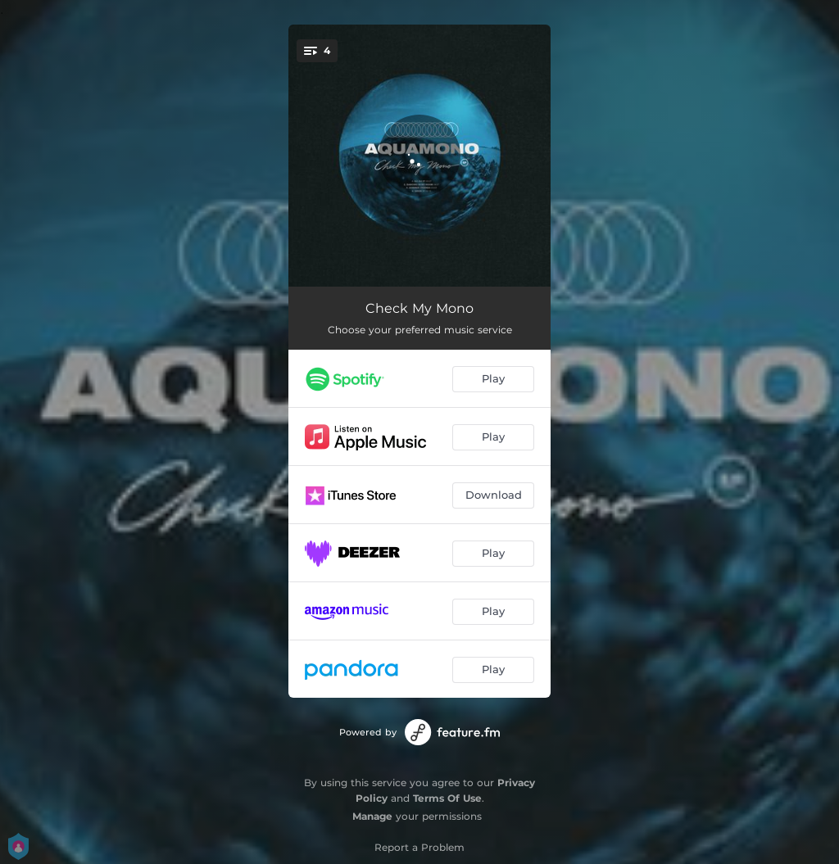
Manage (372, 816)
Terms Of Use (447, 798)
